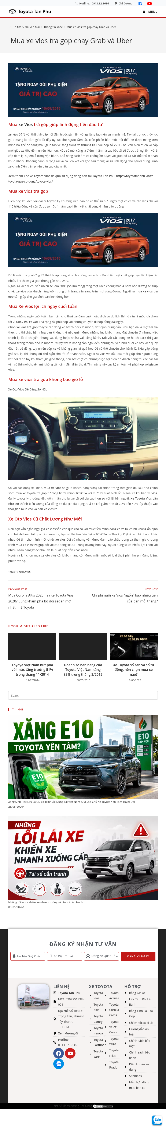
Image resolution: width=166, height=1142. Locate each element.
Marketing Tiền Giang (79, 1105)
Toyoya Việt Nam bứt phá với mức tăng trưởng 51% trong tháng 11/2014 (32, 670)
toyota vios (22, 571)
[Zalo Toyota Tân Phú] (157, 1120)
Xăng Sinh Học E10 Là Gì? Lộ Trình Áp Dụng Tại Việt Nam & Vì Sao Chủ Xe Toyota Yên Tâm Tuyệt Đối (71, 802)
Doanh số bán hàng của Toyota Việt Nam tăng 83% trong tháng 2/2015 (83, 670)
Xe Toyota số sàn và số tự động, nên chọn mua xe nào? (133, 670)
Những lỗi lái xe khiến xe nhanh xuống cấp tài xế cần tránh (45, 902)
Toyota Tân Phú (69, 992)
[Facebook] (140, 3)
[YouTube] (149, 3)
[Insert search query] (83, 695)
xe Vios (25, 124)
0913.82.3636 (100, 3)
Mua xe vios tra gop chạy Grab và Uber (91, 27)
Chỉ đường (125, 3)
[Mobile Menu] (150, 12)
